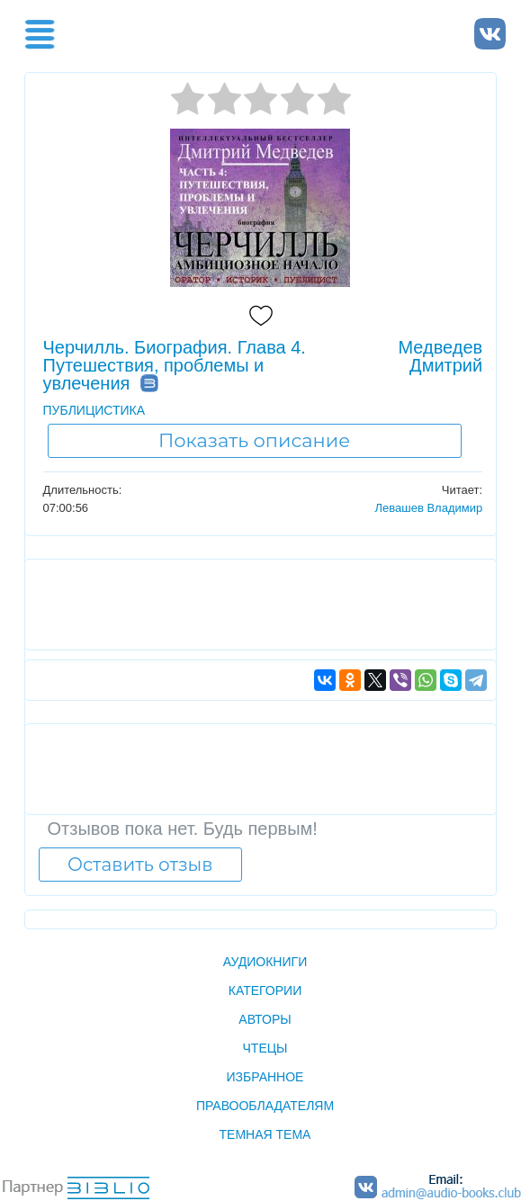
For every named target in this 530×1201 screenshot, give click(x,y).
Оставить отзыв (139, 864)
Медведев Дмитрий (440, 356)
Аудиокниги (265, 962)
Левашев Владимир (428, 508)
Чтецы (265, 1048)
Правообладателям (265, 1105)
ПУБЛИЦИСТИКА (94, 410)
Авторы (264, 1019)
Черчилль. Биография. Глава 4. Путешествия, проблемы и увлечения (174, 365)
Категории (265, 990)
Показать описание (254, 440)
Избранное (265, 1077)
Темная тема (265, 1134)
